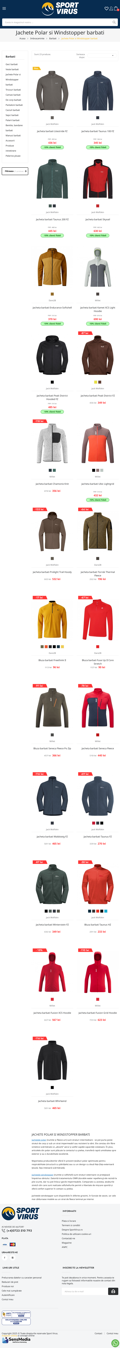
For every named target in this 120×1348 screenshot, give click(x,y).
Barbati (10, 56)
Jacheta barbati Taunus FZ (98, 836)
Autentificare (8, 1295)
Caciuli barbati (13, 110)
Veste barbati (12, 69)
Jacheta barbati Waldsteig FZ (52, 836)
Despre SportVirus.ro (72, 1229)
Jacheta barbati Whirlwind (52, 1101)
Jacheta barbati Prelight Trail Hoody (52, 572)
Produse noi (8, 1286)
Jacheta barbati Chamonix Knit (52, 483)
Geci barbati (12, 64)
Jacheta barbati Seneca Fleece (98, 748)
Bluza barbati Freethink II (52, 660)
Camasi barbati (13, 94)
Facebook (5, 1258)
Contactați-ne (68, 1238)
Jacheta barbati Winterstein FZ (52, 924)
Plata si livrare (69, 1220)
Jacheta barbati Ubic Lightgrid (97, 483)
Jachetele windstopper (42, 1174)
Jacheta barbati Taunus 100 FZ (97, 131)
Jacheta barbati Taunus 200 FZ (52, 219)
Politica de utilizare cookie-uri (76, 1233)
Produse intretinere (11, 148)
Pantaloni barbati (14, 104)
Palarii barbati (13, 120)
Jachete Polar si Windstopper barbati (13, 79)
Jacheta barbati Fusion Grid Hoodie (98, 1012)
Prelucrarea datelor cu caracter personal (22, 1277)
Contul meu (7, 1299)
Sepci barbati (12, 115)
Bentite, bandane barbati (14, 128)
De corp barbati (13, 99)
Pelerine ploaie (13, 155)
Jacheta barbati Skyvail (98, 219)
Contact (98, 1333)
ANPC (64, 1247)
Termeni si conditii (71, 1225)
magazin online (9, 1335)
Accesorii (10, 140)
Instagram (12, 1258)
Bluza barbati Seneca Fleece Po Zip (52, 748)
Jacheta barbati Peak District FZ (98, 395)
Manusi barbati (13, 135)
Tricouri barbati (13, 89)
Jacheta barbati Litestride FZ (52, 131)
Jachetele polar (39, 1139)
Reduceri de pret (10, 1281)
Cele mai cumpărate (12, 1290)
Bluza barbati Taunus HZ (97, 924)
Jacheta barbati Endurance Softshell (52, 307)
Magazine (67, 1242)
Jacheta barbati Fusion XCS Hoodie (52, 1012)
